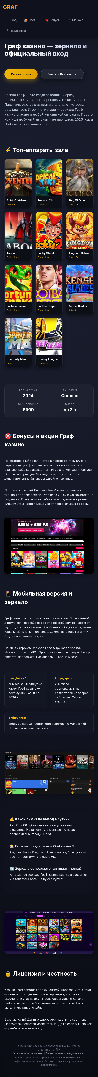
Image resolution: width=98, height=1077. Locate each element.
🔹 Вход (11, 20)
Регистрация (21, 74)
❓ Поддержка (15, 31)
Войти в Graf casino (62, 74)
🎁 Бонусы (52, 20)
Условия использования (28, 1053)
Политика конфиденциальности (65, 1053)
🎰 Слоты (30, 20)
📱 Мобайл (75, 20)
